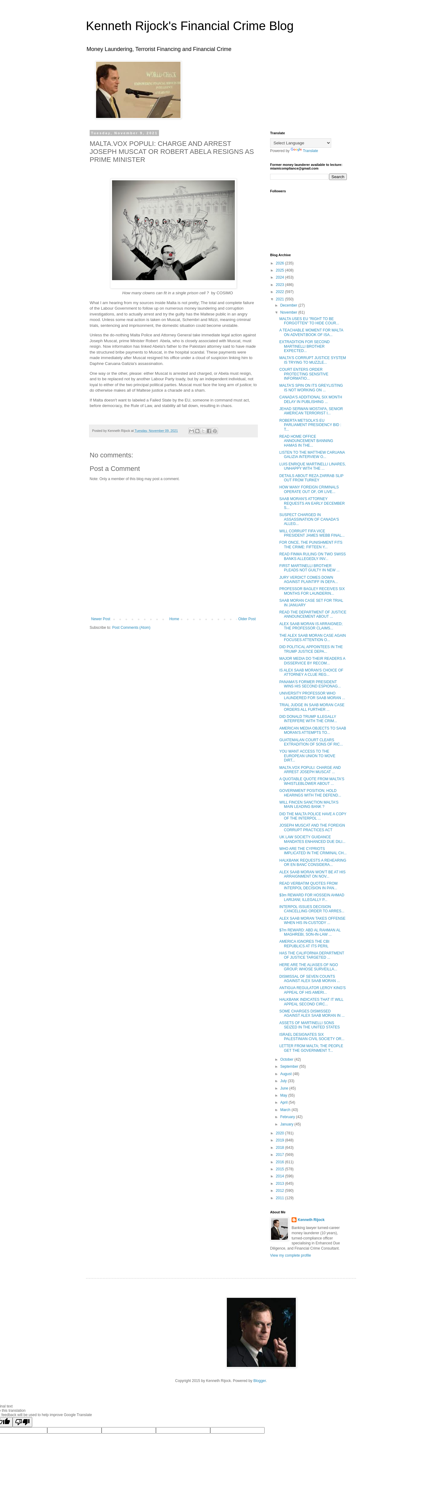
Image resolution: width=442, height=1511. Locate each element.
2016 (280, 1162)
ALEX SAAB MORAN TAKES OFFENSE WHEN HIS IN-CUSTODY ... (312, 920)
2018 (280, 1147)
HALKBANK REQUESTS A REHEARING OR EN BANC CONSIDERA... (312, 862)
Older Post (247, 619)
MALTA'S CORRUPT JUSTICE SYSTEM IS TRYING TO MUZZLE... (312, 360)
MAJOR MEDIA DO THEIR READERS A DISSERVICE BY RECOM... (312, 660)
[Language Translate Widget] (300, 143)
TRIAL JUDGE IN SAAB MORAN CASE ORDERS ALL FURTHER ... (311, 707)
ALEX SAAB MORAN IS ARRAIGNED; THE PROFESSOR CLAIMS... (311, 626)
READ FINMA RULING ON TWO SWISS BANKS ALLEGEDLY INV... (312, 556)
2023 (280, 285)
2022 (280, 292)
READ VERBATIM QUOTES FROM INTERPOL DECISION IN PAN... (308, 885)
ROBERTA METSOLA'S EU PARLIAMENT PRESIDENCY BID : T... (310, 425)
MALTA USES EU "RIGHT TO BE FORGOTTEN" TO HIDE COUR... (309, 321)
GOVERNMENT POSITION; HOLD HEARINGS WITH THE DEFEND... (310, 793)
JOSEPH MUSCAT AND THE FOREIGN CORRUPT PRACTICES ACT (312, 827)
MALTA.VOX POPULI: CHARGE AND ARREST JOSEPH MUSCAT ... (310, 769)
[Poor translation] (22, 1422)
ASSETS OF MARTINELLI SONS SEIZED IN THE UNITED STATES (309, 1025)
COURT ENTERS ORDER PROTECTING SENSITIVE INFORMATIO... (303, 374)
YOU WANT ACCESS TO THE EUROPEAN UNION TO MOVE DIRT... (307, 755)
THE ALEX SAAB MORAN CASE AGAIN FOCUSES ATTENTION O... (312, 637)
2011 (280, 1198)
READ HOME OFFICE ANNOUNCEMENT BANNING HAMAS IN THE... (306, 441)
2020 (280, 1133)
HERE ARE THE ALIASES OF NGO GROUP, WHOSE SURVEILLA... (308, 967)
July (284, 1081)
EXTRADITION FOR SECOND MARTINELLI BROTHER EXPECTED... (304, 346)
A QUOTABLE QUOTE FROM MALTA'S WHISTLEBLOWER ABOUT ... (311, 781)
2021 (280, 299)
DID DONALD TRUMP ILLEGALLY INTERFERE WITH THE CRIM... (308, 718)
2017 (280, 1155)
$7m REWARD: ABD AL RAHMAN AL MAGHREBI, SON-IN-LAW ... (309, 932)
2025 (280, 270)
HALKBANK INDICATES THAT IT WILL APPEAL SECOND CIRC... (311, 1001)
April (284, 1102)
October (287, 1059)
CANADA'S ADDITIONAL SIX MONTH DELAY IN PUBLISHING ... (310, 399)
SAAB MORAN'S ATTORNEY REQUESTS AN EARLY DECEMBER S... (312, 503)
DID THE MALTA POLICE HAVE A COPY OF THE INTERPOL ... (312, 816)
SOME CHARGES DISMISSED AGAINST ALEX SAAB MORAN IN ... (312, 1013)
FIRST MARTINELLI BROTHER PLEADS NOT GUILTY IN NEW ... (309, 568)
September (289, 1066)
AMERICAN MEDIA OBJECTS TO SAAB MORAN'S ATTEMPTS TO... (312, 730)
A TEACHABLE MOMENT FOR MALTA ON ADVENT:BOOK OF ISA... (311, 332)
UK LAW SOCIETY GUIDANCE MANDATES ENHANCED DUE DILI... (312, 839)
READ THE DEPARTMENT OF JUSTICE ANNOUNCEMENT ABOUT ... (312, 614)
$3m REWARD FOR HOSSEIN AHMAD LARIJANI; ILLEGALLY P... (311, 897)
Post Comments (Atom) (131, 627)
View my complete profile (290, 1255)
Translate (304, 151)
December (289, 305)
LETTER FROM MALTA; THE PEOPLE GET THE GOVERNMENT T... (311, 1048)
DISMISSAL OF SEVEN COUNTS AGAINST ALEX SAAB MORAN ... (309, 978)
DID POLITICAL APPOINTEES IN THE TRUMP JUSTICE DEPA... (311, 649)
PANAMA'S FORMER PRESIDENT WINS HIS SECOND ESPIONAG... (310, 684)
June (284, 1088)
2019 (280, 1140)
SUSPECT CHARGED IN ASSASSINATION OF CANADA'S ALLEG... (309, 519)
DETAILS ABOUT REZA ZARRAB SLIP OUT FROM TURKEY (311, 478)
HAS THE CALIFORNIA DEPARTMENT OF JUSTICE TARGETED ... (311, 955)
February (288, 1117)
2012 (280, 1190)
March (286, 1110)
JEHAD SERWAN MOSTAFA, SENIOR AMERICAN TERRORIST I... (311, 411)
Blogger (259, 1381)
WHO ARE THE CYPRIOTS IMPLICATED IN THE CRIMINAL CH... (313, 851)
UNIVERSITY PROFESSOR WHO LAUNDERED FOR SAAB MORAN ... (312, 695)
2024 (280, 277)
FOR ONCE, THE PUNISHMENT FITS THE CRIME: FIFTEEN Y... (311, 544)
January (287, 1124)
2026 (280, 263)
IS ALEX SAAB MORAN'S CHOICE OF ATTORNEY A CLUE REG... (311, 672)
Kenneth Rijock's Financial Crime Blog (190, 26)
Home (174, 619)
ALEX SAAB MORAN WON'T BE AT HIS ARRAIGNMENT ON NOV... (312, 874)
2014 (280, 1176)
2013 (280, 1183)
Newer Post (100, 619)
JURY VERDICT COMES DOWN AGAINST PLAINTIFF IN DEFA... (308, 579)
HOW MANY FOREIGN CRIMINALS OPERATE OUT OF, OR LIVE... (309, 489)
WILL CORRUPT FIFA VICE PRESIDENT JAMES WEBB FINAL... (312, 533)
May (284, 1095)
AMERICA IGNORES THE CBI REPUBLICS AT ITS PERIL (304, 943)
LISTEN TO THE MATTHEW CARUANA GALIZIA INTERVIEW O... (312, 454)
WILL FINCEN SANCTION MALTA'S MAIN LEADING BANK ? (309, 804)
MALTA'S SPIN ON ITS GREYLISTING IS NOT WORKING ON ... (311, 387)
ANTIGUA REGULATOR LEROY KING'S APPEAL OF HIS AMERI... (312, 990)
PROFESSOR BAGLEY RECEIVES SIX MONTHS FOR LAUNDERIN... (312, 591)
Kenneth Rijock (311, 1220)
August (286, 1074)
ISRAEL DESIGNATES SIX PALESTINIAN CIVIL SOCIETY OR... (311, 1036)
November (289, 312)
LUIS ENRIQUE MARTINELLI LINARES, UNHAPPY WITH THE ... (312, 466)
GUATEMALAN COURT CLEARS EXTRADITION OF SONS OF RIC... (311, 742)
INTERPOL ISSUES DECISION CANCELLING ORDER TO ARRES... (311, 909)
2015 (280, 1169)
